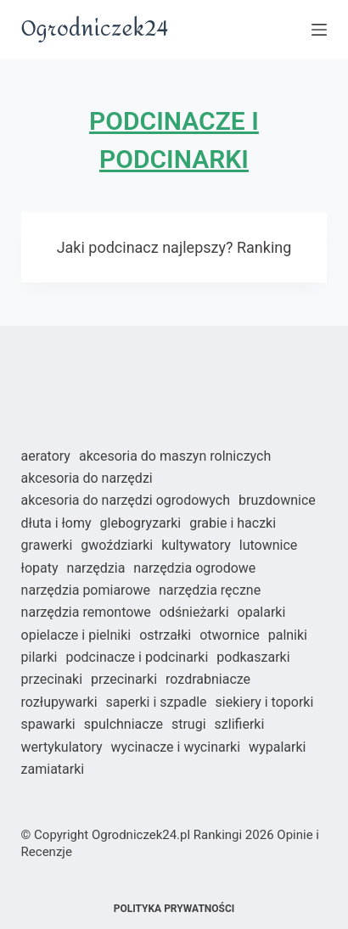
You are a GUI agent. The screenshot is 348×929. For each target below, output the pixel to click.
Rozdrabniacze (208, 679)
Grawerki (47, 545)
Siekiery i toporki (265, 702)
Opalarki (262, 612)
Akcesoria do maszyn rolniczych (175, 456)
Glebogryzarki (141, 523)
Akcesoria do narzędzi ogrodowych (125, 500)
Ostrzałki (165, 635)
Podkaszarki (252, 657)
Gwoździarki (117, 545)
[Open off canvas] (319, 29)
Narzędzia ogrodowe (194, 568)
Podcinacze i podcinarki (136, 657)
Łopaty (40, 568)
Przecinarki (124, 679)
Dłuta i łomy (56, 523)
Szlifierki (240, 724)
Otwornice (229, 635)
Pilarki (39, 657)
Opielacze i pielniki (76, 635)
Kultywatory (196, 545)
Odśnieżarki (194, 612)
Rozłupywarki (59, 702)
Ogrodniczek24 (95, 28)
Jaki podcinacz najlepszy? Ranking (174, 247)
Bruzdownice (277, 500)
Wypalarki (277, 747)
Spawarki (48, 724)
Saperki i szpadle (156, 702)
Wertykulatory (62, 747)
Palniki (287, 635)
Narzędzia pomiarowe (85, 590)
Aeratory (45, 456)
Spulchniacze (123, 724)
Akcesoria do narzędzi (87, 478)
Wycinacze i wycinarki (176, 747)
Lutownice (268, 545)
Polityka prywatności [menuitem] (174, 909)
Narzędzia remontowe (86, 612)
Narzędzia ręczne (210, 590)
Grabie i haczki (232, 523)
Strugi (188, 724)
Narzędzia (96, 568)
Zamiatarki (53, 769)
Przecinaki (52, 679)
